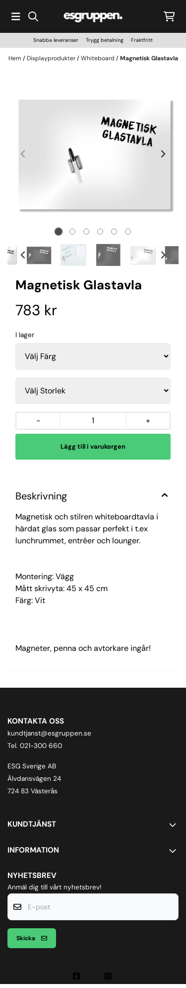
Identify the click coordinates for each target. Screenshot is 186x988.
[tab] (58, 232)
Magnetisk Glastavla (149, 58)
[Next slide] (163, 154)
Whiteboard (98, 58)
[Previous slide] (23, 154)
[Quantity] (92, 421)
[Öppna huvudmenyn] (15, 16)
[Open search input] (33, 16)
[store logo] (93, 16)
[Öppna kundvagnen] (169, 16)
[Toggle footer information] (175, 825)
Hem (15, 58)
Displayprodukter (52, 58)
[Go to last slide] (23, 255)
